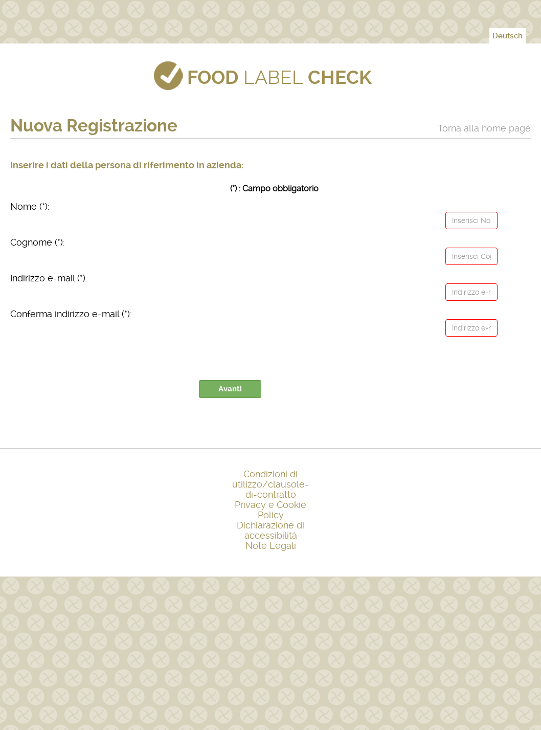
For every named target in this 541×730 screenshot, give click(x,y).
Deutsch (507, 35)
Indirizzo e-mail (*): (48, 278)
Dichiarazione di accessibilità (270, 530)
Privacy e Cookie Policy (270, 509)
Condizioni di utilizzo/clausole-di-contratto (270, 484)
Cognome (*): (37, 242)
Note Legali (270, 545)
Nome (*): (30, 206)
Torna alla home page (484, 128)
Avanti (230, 388)
